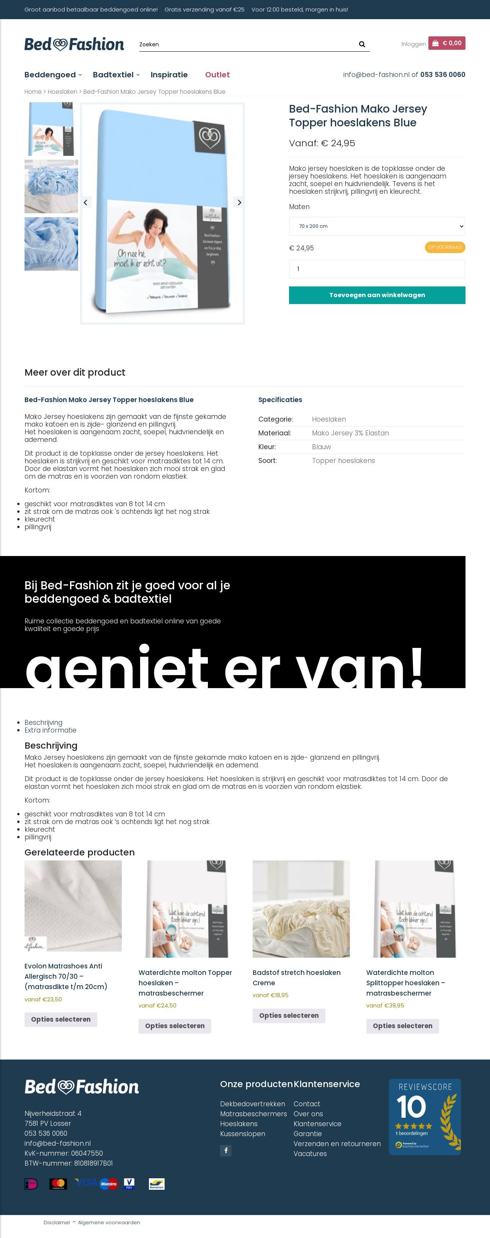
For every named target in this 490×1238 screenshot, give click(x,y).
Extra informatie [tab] (50, 730)
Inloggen (414, 44)
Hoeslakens (239, 1123)
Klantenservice (317, 1123)
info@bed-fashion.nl (376, 74)
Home (33, 92)
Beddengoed (50, 74)
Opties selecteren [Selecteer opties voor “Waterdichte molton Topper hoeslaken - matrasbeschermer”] (175, 1025)
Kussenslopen (242, 1133)
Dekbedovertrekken (252, 1104)
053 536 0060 (443, 74)
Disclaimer (57, 1222)
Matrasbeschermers (253, 1114)
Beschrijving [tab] (43, 722)
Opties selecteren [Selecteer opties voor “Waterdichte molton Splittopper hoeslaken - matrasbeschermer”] (403, 1025)
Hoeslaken (62, 92)
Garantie (308, 1133)
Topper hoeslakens (343, 460)
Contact (307, 1104)
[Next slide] (239, 202)
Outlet (217, 74)
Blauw (321, 446)
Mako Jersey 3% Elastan (350, 433)
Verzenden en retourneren (337, 1143)
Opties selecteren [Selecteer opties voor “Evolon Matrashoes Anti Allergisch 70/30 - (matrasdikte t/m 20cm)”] (61, 1019)
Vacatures (310, 1153)
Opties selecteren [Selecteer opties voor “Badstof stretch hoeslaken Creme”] (289, 1015)
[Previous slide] (85, 202)
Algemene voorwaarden (109, 1222)
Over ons (308, 1114)
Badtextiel (113, 74)
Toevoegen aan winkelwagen (377, 295)
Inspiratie (169, 74)
